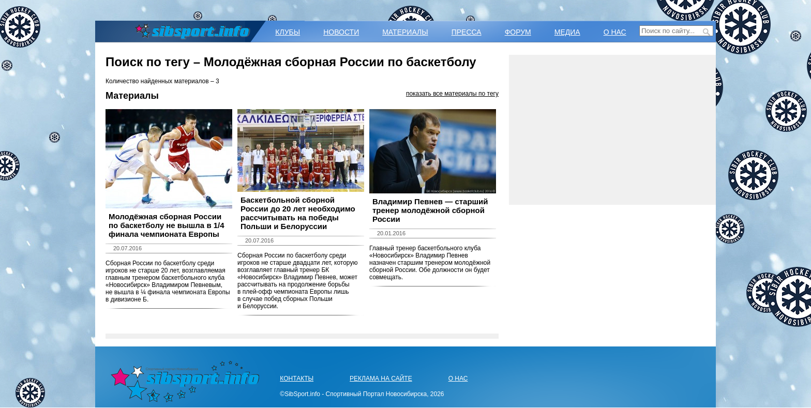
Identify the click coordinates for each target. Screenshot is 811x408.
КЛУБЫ (287, 32)
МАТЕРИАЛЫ (405, 32)
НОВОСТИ (341, 32)
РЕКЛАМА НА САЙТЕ (381, 378)
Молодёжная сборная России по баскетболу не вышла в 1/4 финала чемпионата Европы (166, 225)
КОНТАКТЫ (296, 378)
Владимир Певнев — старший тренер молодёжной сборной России (430, 210)
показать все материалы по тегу (452, 93)
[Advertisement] (612, 129)
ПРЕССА (467, 32)
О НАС (615, 32)
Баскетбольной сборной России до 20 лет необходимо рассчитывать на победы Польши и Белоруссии (298, 213)
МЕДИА (567, 32)
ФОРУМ (518, 32)
